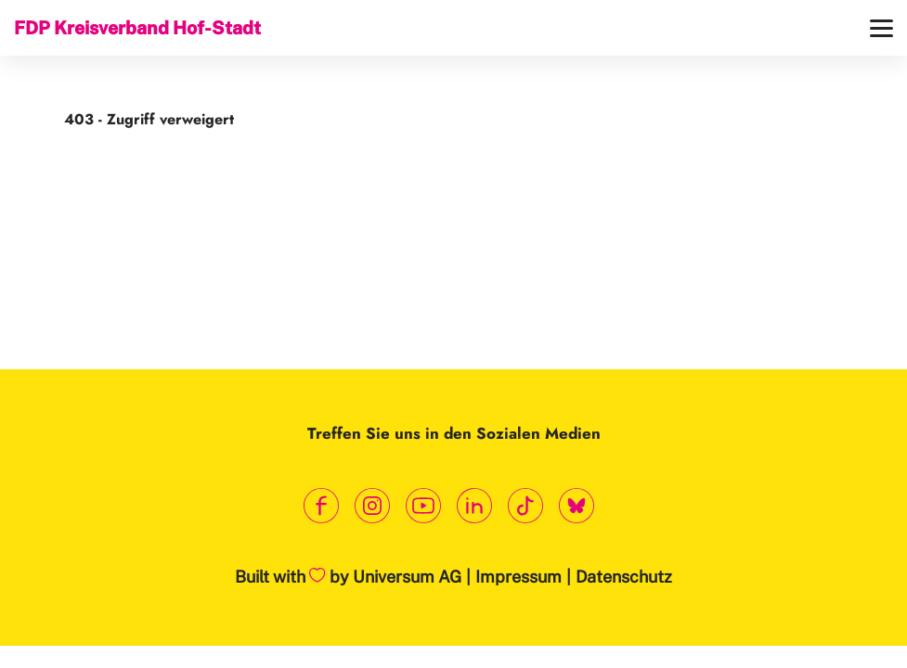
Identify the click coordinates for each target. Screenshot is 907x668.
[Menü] (881, 28)
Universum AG (407, 576)
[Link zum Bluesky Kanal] (577, 506)
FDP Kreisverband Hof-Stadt (137, 27)
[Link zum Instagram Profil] (373, 506)
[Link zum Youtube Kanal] (424, 506)
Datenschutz (624, 576)
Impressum (518, 576)
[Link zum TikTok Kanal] (526, 506)
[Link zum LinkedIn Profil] (475, 506)
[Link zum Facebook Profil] (322, 506)
